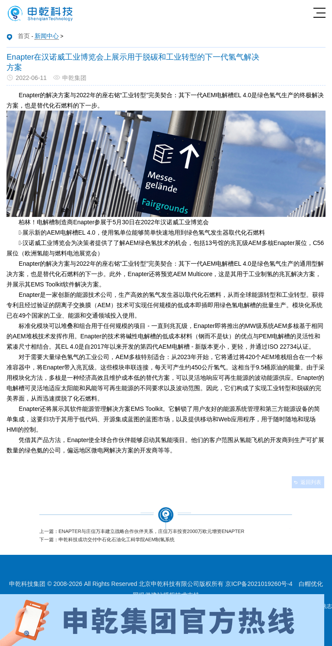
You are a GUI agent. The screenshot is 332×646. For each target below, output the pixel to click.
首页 (24, 35)
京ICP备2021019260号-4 (259, 583)
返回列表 (310, 482)
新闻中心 (47, 35)
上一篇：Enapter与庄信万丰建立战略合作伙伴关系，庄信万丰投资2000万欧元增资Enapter (147, 530)
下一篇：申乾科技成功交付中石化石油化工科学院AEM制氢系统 (119, 537)
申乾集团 (74, 77)
